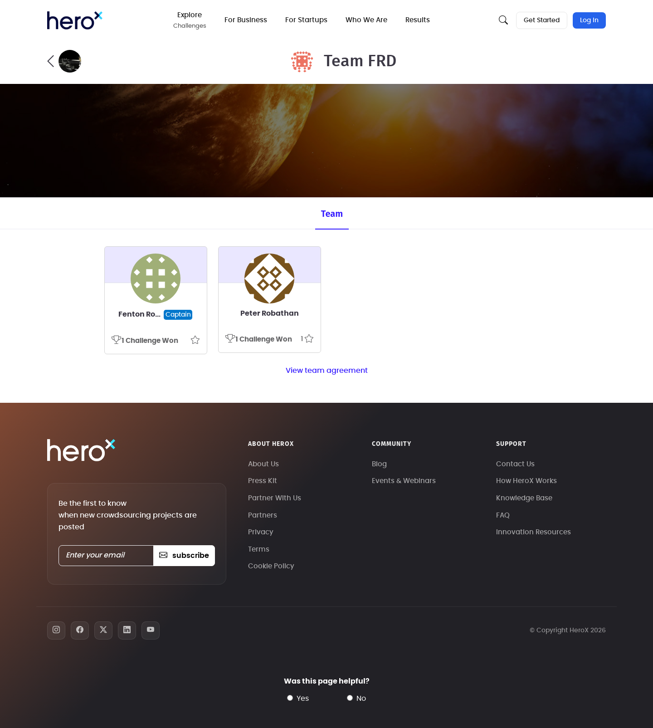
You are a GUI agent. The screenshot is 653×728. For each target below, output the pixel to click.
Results (417, 20)
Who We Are (366, 20)
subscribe (184, 556)
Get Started (542, 20)
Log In (589, 20)
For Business (245, 20)
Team (332, 213)
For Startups (306, 20)
